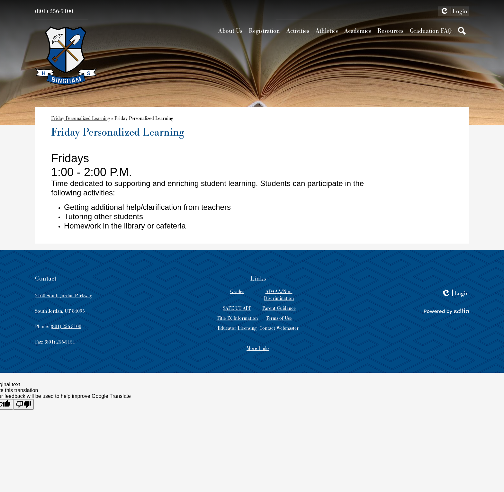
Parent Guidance (279, 308)
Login (453, 11)
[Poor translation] (23, 404)
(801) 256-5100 (54, 11)
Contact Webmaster (279, 328)
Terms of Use (279, 318)
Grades (237, 291)
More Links (258, 348)
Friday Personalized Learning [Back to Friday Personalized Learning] (80, 118)
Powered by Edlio (446, 311)
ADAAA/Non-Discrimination (279, 295)
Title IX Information (237, 318)
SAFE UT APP (237, 308)
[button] (230, 31)
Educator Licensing (237, 328)
